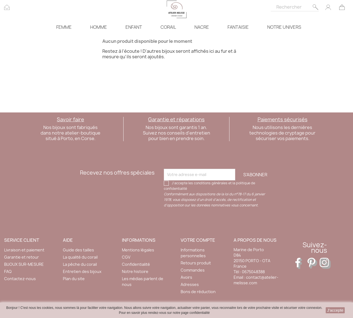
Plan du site (74, 278)
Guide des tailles (78, 250)
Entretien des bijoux (82, 271)
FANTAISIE (238, 27)
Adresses (190, 284)
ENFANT (133, 27)
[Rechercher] (295, 5)
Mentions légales (138, 250)
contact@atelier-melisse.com (256, 280)
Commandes (193, 270)
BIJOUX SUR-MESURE (24, 264)
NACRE (201, 27)
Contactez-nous (20, 278)
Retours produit (196, 263)
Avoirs (186, 277)
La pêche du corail (80, 264)
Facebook (300, 263)
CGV (126, 257)
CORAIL (168, 27)
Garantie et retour (21, 257)
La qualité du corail (80, 257)
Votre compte (198, 240)
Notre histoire (135, 271)
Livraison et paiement (24, 250)
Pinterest (313, 263)
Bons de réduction (198, 291)
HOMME (98, 27)
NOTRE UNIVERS (284, 27)
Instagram (325, 263)
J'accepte (335, 310)
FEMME (64, 27)
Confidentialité (136, 264)
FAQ (8, 271)
